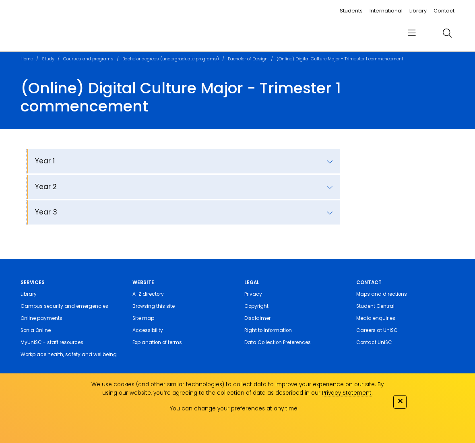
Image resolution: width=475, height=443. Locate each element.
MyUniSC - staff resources (52, 342)
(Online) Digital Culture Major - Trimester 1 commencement (340, 59)
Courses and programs (88, 59)
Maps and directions (381, 294)
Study (48, 59)
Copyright (256, 306)
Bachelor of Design (248, 59)
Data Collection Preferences (277, 342)
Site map (143, 318)
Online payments (41, 318)
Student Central (375, 306)
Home (27, 59)
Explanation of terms (157, 342)
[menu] (412, 33)
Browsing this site (153, 306)
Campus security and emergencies (64, 306)
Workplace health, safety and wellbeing (69, 354)
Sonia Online (36, 330)
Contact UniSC (374, 342)
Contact (444, 10)
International (386, 10)
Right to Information (268, 330)
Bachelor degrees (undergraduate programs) (170, 59)
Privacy (253, 294)
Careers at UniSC (377, 330)
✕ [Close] (400, 401)
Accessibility (147, 330)
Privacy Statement (347, 393)
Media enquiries (375, 318)
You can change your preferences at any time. (234, 408)
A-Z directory (148, 294)
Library (418, 10)
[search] (447, 33)
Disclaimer (257, 318)
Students (351, 10)
